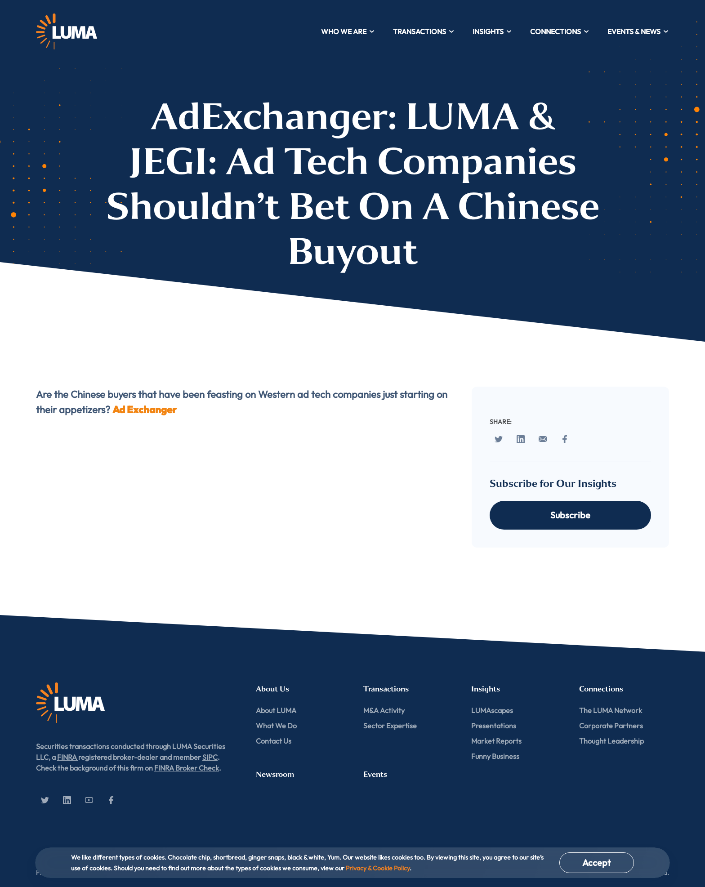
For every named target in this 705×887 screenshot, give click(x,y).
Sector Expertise (390, 725)
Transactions (424, 31)
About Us (272, 689)
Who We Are (348, 31)
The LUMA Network (610, 710)
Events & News (638, 31)
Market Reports (496, 740)
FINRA (67, 757)
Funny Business (495, 756)
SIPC (210, 757)
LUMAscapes (492, 710)
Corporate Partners (611, 725)
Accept (596, 862)
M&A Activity (384, 710)
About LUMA (276, 710)
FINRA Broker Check (186, 767)
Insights (492, 31)
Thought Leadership (611, 740)
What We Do (276, 725)
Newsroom (275, 774)
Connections (559, 31)
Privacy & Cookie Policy (378, 868)
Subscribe (570, 515)
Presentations (493, 725)
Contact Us (273, 740)
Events (375, 774)
